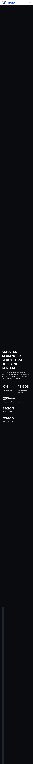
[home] (9, 2)
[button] (29, 3)
